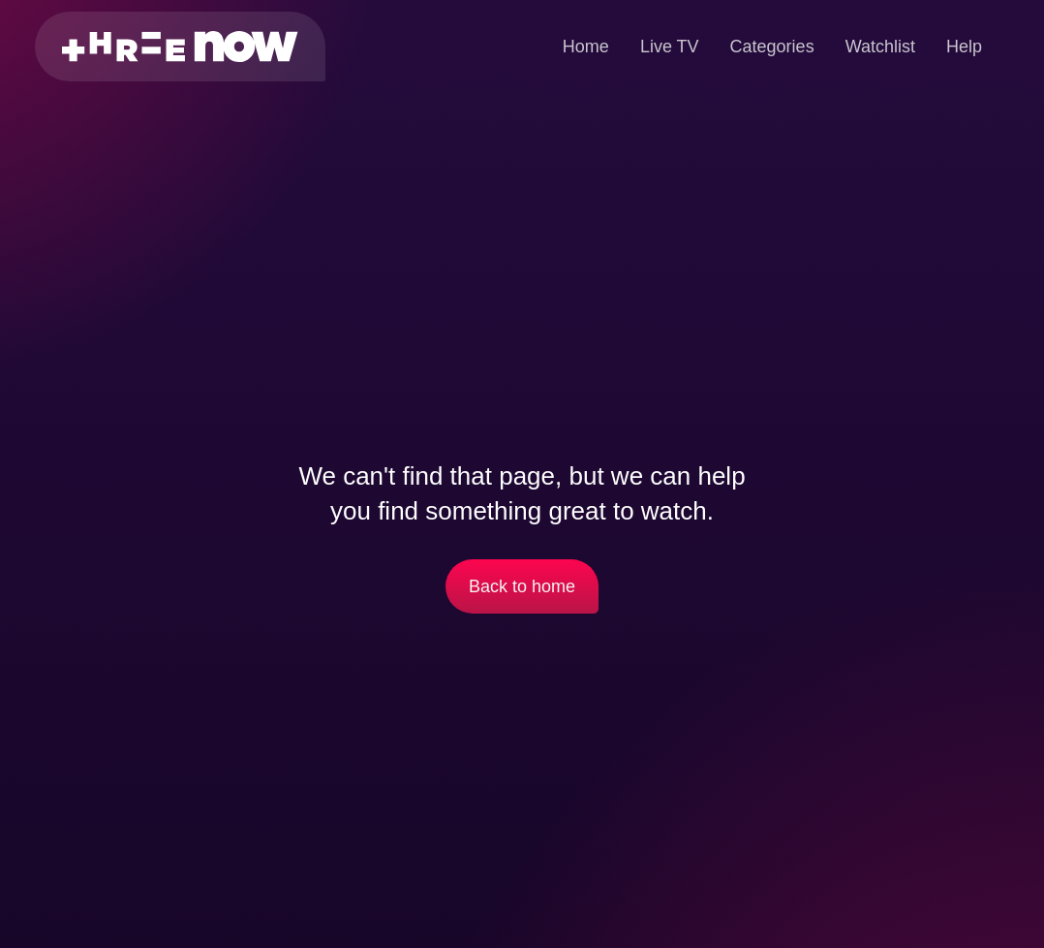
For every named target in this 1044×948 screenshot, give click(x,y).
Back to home (522, 586)
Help (964, 46)
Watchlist (880, 46)
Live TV (669, 46)
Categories (772, 46)
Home (586, 46)
